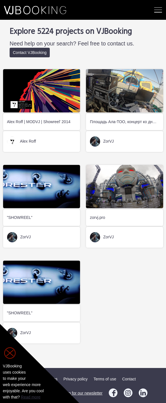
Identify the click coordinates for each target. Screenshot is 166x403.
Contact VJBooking (30, 52)
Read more (30, 397)
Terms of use (105, 379)
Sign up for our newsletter (80, 393)
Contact (129, 379)
